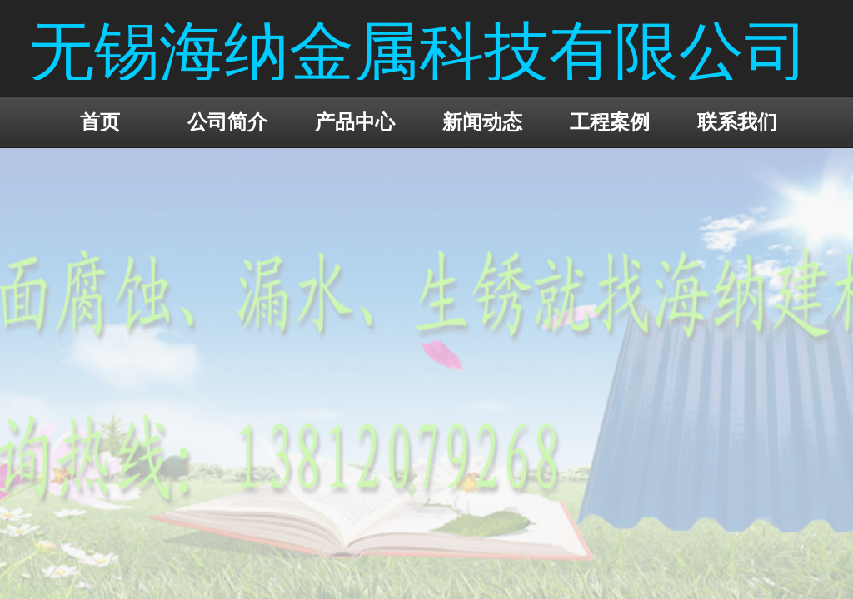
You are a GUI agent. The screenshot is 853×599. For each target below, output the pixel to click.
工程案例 (610, 122)
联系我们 (737, 122)
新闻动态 (482, 122)
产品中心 (355, 122)
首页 (100, 122)
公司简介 (227, 122)
